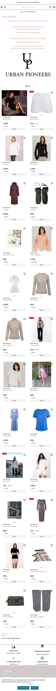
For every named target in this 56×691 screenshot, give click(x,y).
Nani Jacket (6, 481)
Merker (25, 11)
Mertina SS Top (7, 390)
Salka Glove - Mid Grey (37, 617)
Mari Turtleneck (8, 345)
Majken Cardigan (35, 255)
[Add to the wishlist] (25, 93)
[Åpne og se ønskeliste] (50, 7)
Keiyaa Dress (7, 119)
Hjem (21, 11)
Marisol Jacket (34, 345)
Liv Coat (5, 209)
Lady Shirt (6, 164)
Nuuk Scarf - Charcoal (9, 526)
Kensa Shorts (34, 119)
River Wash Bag (8, 617)
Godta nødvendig (23, 688)
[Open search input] (5, 7)
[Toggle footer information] (53, 671)
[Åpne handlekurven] (54, 7)
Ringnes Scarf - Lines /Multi (38, 571)
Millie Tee (33, 436)
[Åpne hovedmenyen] (1, 7)
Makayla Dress (7, 300)
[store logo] (28, 7)
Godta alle (34, 688)
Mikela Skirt (34, 390)
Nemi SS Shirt (34, 481)
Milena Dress (7, 436)
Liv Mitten (33, 209)
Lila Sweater (34, 164)
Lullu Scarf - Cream (8, 255)
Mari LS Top (33, 300)
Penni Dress (34, 526)
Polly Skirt (6, 571)
